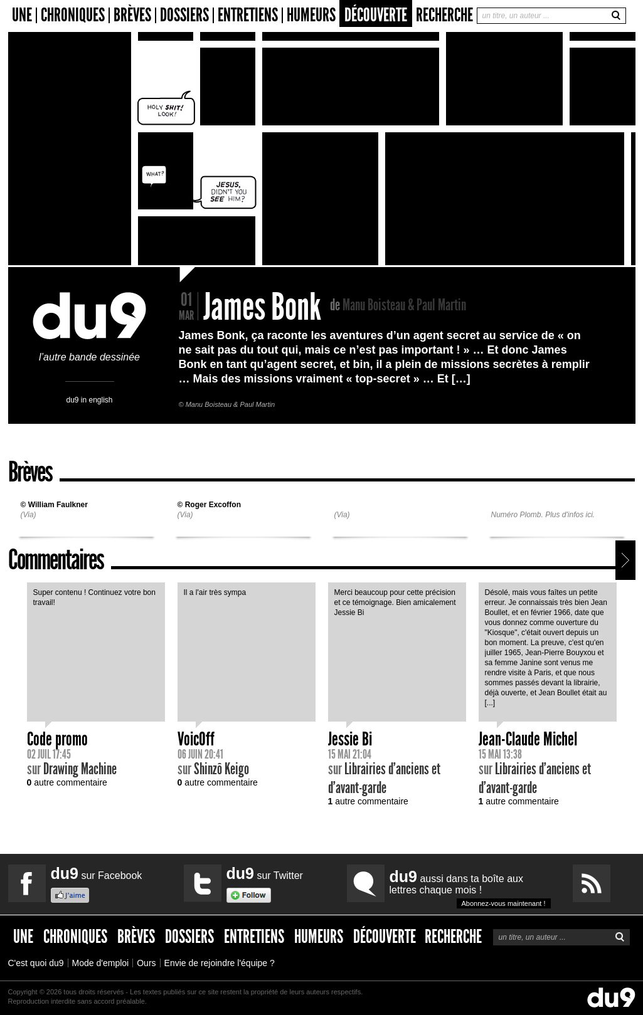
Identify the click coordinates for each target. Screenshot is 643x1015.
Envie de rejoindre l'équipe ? (219, 963)
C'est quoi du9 (36, 963)
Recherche (444, 15)
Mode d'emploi (100, 963)
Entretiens (248, 15)
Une (22, 15)
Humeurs (311, 15)
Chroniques (73, 15)
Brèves (132, 15)
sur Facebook (96, 873)
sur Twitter (264, 873)
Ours (146, 963)
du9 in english (89, 400)
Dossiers (184, 15)
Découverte (375, 15)
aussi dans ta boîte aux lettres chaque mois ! (470, 888)
